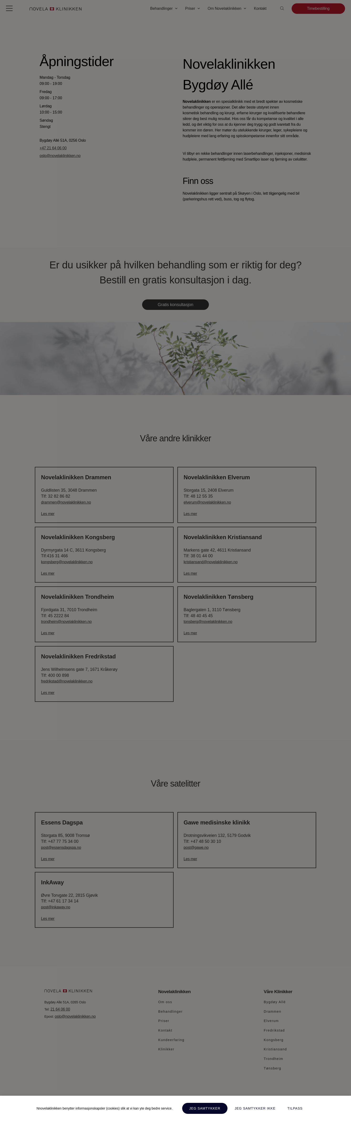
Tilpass (295, 1108)
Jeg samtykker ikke (255, 1108)
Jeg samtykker (204, 1108)
